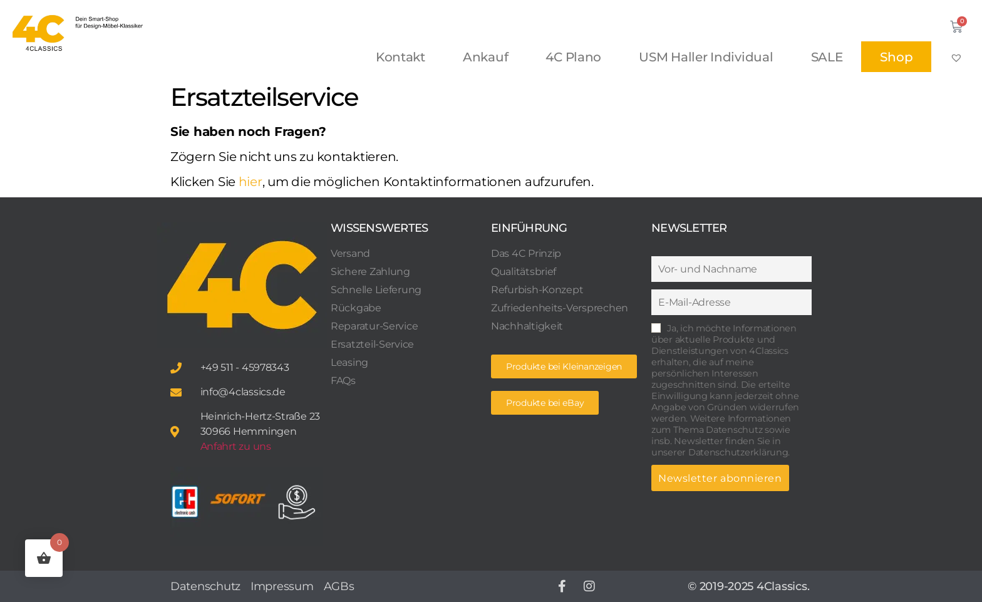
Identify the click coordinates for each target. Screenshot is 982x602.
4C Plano (573, 57)
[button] (545, 403)
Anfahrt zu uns (235, 446)
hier (250, 181)
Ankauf (485, 57)
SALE (827, 57)
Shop (896, 57)
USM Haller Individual (706, 57)
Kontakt (400, 57)
